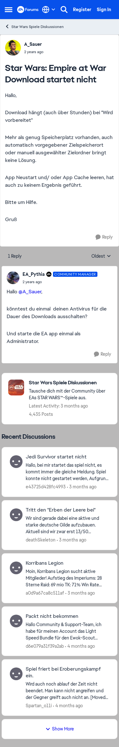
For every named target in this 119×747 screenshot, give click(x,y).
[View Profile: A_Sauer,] (13, 48)
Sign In (104, 9)
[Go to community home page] (28, 9)
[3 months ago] (81, 487)
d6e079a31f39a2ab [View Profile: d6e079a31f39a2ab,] (45, 646)
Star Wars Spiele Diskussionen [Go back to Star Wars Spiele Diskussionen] (34, 26)
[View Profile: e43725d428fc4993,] (16, 461)
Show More (59, 729)
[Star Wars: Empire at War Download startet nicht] (60, 282)
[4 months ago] (80, 646)
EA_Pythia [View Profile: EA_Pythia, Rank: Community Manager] (34, 274)
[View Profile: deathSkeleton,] (16, 514)
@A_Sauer (29, 291)
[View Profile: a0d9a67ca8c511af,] (16, 568)
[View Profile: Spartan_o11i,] (16, 673)
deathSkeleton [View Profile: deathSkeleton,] (41, 540)
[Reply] (104, 237)
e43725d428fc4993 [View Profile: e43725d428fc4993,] (46, 487)
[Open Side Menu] (9, 9)
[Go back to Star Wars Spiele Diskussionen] (70, 383)
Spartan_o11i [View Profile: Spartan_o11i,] (39, 706)
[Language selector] (48, 9)
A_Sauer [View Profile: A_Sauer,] (33, 44)
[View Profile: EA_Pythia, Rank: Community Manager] (13, 277)
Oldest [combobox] (101, 256)
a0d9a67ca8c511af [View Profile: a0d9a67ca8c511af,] (45, 593)
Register (82, 9)
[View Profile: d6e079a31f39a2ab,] (16, 621)
